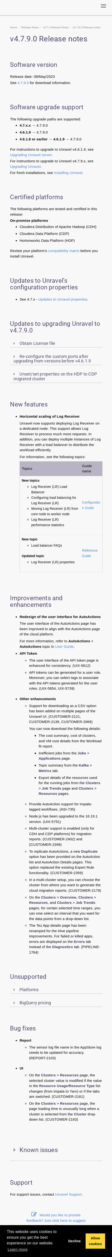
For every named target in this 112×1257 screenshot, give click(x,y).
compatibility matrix (63, 251)
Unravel (62, 1194)
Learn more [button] (18, 1249)
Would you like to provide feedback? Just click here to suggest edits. (56, 1220)
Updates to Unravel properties (62, 299)
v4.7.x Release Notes (56, 27)
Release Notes (30, 27)
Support (75, 1194)
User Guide (64, 646)
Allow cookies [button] (95, 1241)
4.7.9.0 (23, 83)
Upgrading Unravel (25, 166)
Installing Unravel (68, 173)
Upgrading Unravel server (31, 155)
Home (13, 27)
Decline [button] (74, 1241)
